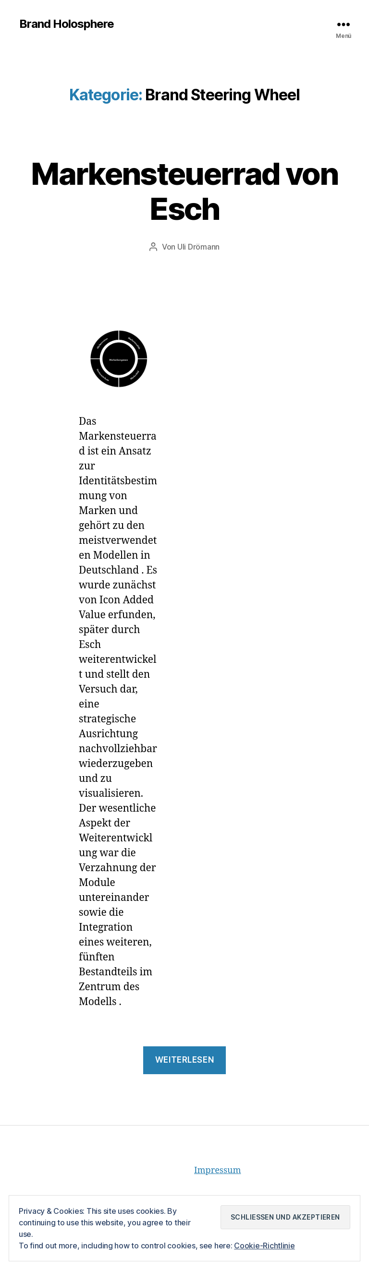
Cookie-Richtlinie (264, 1245)
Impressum (217, 1170)
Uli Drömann (198, 247)
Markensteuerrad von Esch (184, 191)
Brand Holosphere (66, 24)
